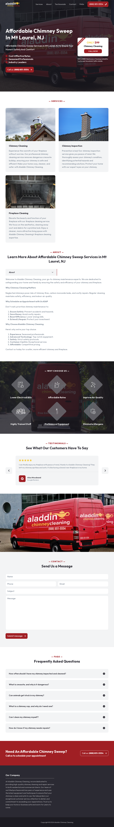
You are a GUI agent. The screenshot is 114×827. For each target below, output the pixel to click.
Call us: (18, 69)
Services (39, 4)
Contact (72, 4)
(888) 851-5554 (96, 4)
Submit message (15, 636)
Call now (93, 51)
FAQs (82, 4)
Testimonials (60, 4)
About (49, 4)
